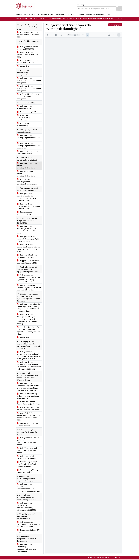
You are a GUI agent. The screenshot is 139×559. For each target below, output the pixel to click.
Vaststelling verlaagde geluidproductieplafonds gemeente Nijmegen (27, 464)
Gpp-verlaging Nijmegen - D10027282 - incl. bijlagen (29, 471)
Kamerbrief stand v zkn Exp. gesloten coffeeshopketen (29, 403)
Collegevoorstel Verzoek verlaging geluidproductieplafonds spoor (28, 441)
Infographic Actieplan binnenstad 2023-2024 (27, 62)
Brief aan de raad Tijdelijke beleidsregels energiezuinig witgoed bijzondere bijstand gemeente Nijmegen (28, 319)
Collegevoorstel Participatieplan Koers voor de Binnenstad (29, 137)
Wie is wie (71, 14)
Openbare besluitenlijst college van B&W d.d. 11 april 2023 (28, 34)
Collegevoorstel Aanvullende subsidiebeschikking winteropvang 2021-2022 (26, 506)
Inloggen (118, 557)
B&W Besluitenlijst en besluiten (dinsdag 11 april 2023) (59, 18)
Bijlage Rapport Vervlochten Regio (24, 213)
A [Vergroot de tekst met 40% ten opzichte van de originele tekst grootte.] (121, 18)
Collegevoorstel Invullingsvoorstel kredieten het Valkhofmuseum (28, 524)
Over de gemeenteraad (95, 14)
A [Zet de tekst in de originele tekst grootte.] (114, 19)
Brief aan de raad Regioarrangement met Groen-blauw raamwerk (29, 206)
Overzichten (59, 14)
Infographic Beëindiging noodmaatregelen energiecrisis (28, 96)
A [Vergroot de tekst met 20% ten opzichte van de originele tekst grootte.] (118, 18)
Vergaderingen (47, 14)
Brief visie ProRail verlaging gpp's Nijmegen (27, 457)
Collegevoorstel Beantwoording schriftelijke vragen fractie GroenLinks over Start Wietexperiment (28, 386)
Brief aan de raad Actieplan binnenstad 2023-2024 (27, 54)
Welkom (19, 14)
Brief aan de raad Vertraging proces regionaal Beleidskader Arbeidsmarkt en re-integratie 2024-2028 (29, 365)
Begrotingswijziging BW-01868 (28, 531)
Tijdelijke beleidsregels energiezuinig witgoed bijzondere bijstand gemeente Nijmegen (28, 330)
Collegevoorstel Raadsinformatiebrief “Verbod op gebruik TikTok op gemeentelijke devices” (28, 278)
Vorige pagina (115, 25)
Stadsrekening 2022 (26, 112)
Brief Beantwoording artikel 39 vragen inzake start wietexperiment (28, 396)
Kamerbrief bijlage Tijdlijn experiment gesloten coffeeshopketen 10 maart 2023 (28, 416)
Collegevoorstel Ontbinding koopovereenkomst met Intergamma (26, 547)
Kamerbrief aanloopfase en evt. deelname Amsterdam (28, 408)
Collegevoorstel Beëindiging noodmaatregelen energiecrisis (29, 80)
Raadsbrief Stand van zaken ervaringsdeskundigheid (26, 173)
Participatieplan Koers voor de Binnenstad (27, 152)
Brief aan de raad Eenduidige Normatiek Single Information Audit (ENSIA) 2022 (28, 248)
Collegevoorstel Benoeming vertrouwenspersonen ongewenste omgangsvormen (28, 487)
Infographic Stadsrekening (23, 124)
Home (30, 18)
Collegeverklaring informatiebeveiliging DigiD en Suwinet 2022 (28, 239)
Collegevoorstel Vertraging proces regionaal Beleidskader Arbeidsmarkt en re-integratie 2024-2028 (29, 355)
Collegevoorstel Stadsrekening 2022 (25, 107)
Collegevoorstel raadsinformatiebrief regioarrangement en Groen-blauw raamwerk (28, 197)
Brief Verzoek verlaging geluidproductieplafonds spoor (28, 450)
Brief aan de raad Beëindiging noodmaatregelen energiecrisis (29, 88)
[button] (119, 8)
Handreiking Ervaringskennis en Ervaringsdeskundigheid (26, 181)
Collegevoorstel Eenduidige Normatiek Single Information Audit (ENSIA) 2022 (28, 229)
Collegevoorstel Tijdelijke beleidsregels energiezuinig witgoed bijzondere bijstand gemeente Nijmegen (29, 307)
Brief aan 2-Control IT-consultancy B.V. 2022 (27, 256)
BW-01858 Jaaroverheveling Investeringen (23, 117)
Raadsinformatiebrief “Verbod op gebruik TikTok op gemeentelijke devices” (29, 287)
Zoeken (79, 5)
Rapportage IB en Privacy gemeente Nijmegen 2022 (28, 262)
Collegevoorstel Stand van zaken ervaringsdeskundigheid (29, 165)
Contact (108, 14)
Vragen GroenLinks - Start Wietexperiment (29, 425)
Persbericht (23, 66)
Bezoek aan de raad (31, 14)
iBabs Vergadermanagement (100, 557)
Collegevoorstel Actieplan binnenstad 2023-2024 (29, 48)
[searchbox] (97, 8)
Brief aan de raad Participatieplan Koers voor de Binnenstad (29, 145)
